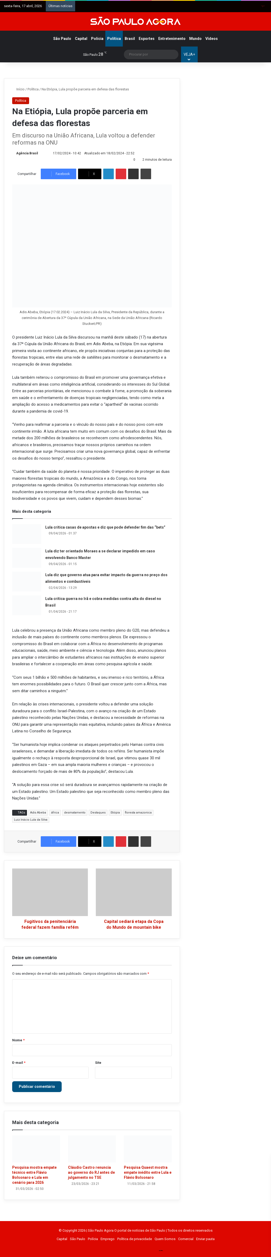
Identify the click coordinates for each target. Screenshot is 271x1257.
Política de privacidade (134, 1239)
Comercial (185, 1239)
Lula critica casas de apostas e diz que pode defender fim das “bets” (105, 527)
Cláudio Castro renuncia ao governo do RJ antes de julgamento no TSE (91, 1172)
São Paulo (62, 38)
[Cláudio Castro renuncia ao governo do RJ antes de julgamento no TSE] (92, 1148)
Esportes (147, 38)
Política (114, 38)
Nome (18, 1040)
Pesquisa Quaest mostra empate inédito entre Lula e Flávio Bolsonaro (147, 1172)
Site (98, 1063)
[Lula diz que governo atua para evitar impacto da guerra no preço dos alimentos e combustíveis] (26, 581)
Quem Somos (165, 1239)
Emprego (108, 1239)
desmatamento (74, 812)
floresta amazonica (138, 812)
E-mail (18, 1063)
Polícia (97, 38)
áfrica (55, 812)
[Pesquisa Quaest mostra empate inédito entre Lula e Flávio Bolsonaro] (148, 1148)
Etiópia (115, 812)
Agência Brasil (27, 153)
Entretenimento (172, 38)
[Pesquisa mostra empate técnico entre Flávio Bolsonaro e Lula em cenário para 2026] (36, 1148)
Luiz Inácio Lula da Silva (30, 819)
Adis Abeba (38, 812)
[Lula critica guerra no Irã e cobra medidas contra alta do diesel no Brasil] (26, 605)
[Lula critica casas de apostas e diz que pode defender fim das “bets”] (26, 534)
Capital (81, 38)
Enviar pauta (205, 1239)
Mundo (195, 38)
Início (18, 89)
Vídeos (211, 38)
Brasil (130, 38)
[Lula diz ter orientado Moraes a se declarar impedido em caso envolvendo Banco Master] (26, 558)
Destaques (98, 812)
